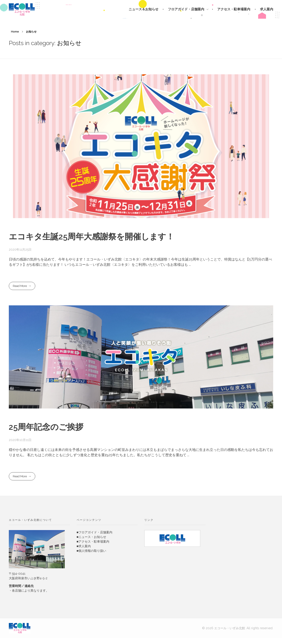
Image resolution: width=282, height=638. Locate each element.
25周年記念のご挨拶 (46, 427)
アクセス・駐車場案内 (93, 541)
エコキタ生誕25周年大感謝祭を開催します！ (91, 236)
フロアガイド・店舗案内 (95, 532)
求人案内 (84, 546)
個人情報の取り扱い (92, 550)
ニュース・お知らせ (92, 537)
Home (15, 31)
